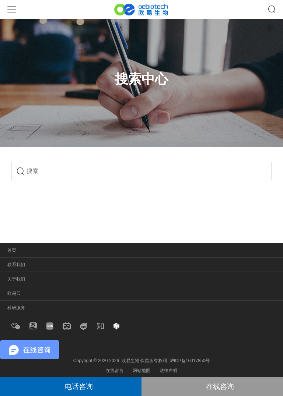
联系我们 (16, 264)
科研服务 (16, 307)
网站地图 (141, 370)
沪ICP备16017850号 (190, 360)
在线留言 (114, 370)
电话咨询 (79, 386)
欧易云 (14, 293)
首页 (11, 250)
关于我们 (16, 279)
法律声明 (168, 370)
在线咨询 (220, 386)
